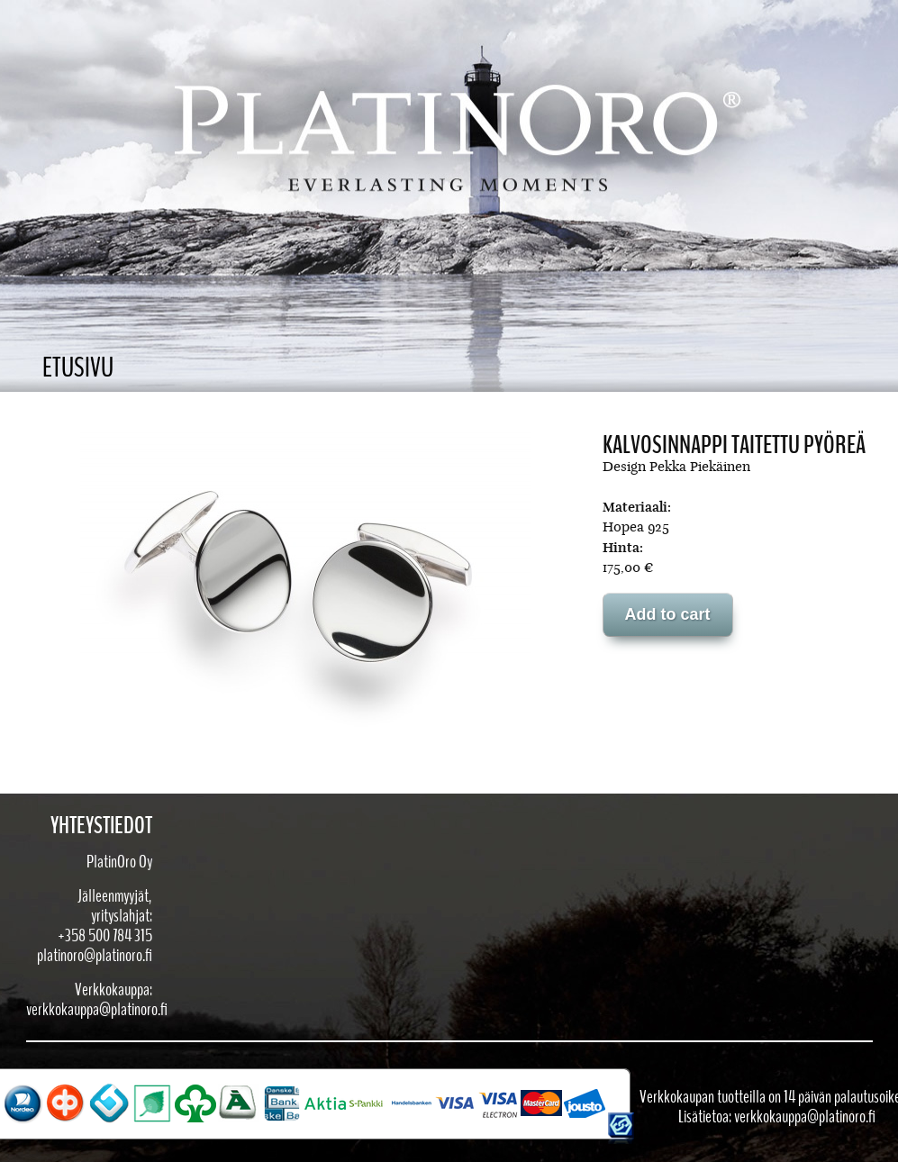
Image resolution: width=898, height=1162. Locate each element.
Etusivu (77, 368)
